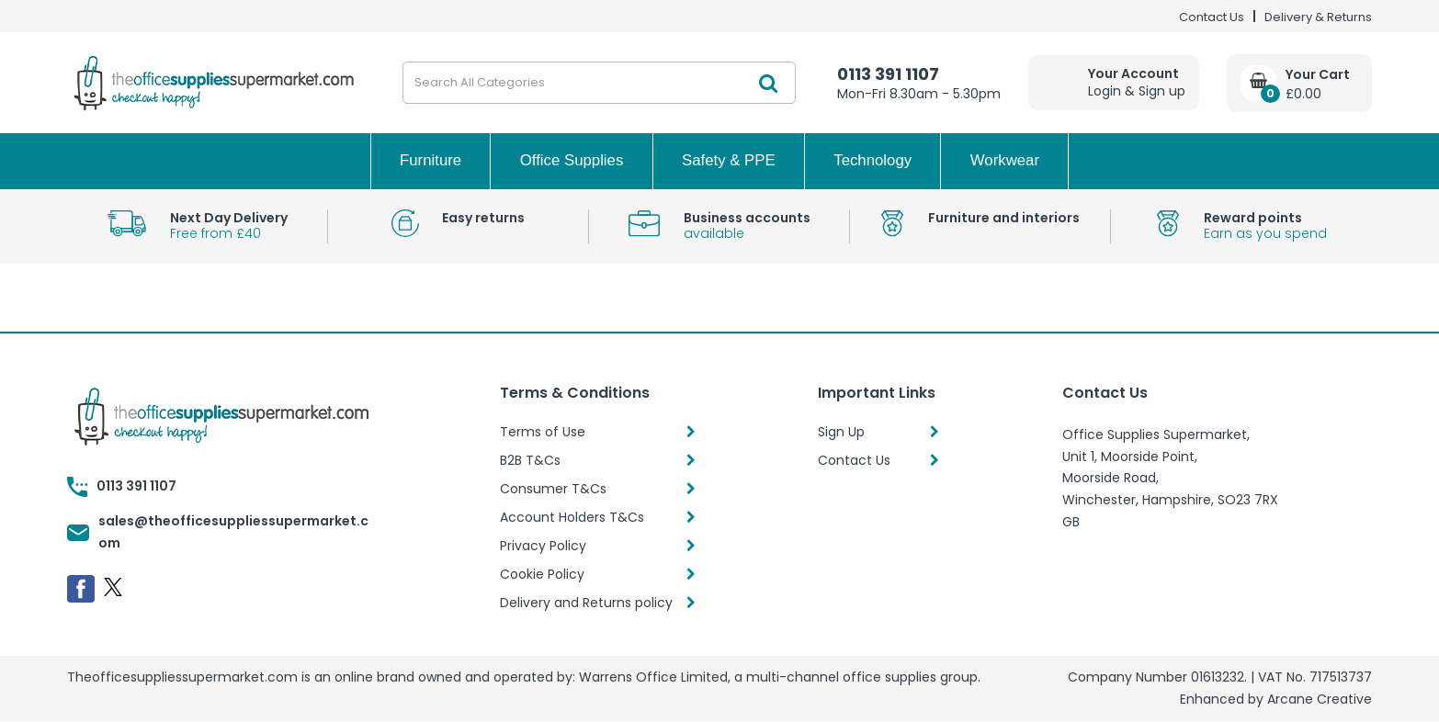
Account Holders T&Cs (572, 517)
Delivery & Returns (1318, 17)
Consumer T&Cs (553, 488)
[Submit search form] (768, 83)
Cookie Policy (542, 574)
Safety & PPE (729, 160)
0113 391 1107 (888, 73)
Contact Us (1211, 17)
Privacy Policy (543, 545)
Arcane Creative (1319, 699)
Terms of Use (542, 431)
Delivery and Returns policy (586, 602)
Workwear (1004, 160)
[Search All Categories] (599, 83)
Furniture (430, 160)
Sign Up (841, 431)
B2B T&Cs (530, 460)
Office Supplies (572, 160)
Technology (872, 160)
